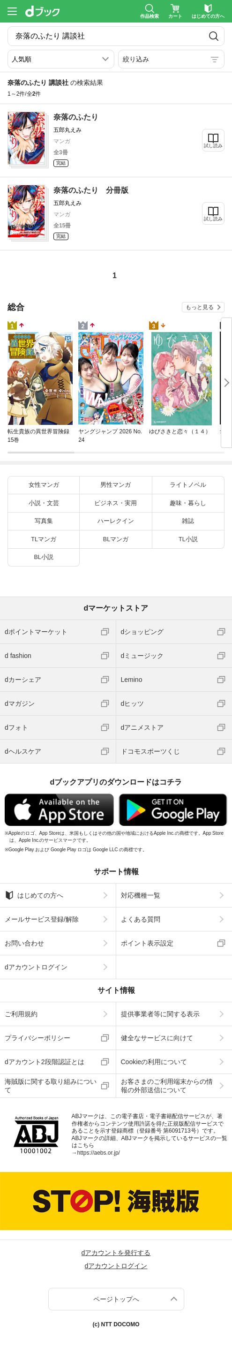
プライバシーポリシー (37, 1038)
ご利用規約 (21, 1014)
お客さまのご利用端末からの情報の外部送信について (167, 1086)
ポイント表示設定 (147, 943)
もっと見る (200, 307)
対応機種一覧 (140, 895)
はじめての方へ (34, 895)
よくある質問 (140, 919)
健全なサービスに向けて (157, 1038)
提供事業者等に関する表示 (160, 1014)
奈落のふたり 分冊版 (90, 190)
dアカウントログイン (36, 967)
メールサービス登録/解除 (42, 919)
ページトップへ (116, 1299)
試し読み (213, 145)
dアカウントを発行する (116, 1252)
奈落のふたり (75, 117)
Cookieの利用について (154, 1062)
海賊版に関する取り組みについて (51, 1086)
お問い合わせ (24, 943)
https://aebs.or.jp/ (98, 1152)
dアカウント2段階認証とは (44, 1062)
